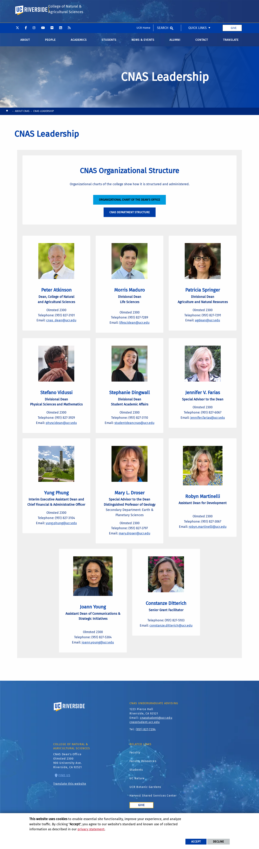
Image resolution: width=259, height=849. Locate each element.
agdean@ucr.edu (207, 326)
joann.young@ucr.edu (98, 656)
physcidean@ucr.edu (61, 431)
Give (234, 5)
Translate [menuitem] (231, 41)
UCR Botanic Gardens (145, 802)
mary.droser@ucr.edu (134, 544)
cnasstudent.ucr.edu (145, 737)
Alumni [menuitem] (174, 41)
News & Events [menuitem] (142, 41)
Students (136, 784)
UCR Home (143, 5)
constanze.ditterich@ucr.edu (170, 639)
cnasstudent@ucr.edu (156, 733)
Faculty (135, 767)
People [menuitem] (50, 41)
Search (162, 5)
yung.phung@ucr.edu (61, 539)
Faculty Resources (143, 776)
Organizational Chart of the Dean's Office (129, 202)
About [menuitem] (25, 41)
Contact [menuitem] (201, 41)
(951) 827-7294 (146, 744)
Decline (218, 841)
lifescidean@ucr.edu (134, 328)
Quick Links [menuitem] (197, 5)
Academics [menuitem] (79, 41)
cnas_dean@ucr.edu (61, 326)
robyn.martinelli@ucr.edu (207, 538)
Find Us (64, 790)
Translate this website (69, 798)
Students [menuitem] (109, 41)
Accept (196, 841)
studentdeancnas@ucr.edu (134, 431)
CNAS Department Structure (129, 215)
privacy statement (91, 829)
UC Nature (137, 793)
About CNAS (22, 112)
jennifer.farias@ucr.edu (207, 426)
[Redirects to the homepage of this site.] (7, 112)
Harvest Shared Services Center (153, 810)
